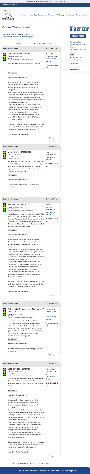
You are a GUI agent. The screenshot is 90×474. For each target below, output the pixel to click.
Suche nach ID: (75, 63)
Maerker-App (23, 471)
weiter (50, 43)
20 (40, 43)
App (35, 15)
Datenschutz (55, 471)
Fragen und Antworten (47, 15)
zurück (18, 43)
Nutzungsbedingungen (66, 15)
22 (46, 43)
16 (28, 43)
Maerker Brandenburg (9, 5)
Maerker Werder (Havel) (16, 27)
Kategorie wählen (76, 57)
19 (37, 43)
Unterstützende (82, 15)
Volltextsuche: (75, 70)
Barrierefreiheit (43, 471)
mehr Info (48, 2)
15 (25, 43)
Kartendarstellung (76, 42)
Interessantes (27, 15)
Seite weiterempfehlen (69, 471)
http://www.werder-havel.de (79, 49)
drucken (51, 138)
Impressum (33, 471)
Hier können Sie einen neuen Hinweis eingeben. (18, 37)
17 (31, 43)
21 (43, 43)
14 (22, 43)
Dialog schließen (59, 2)
